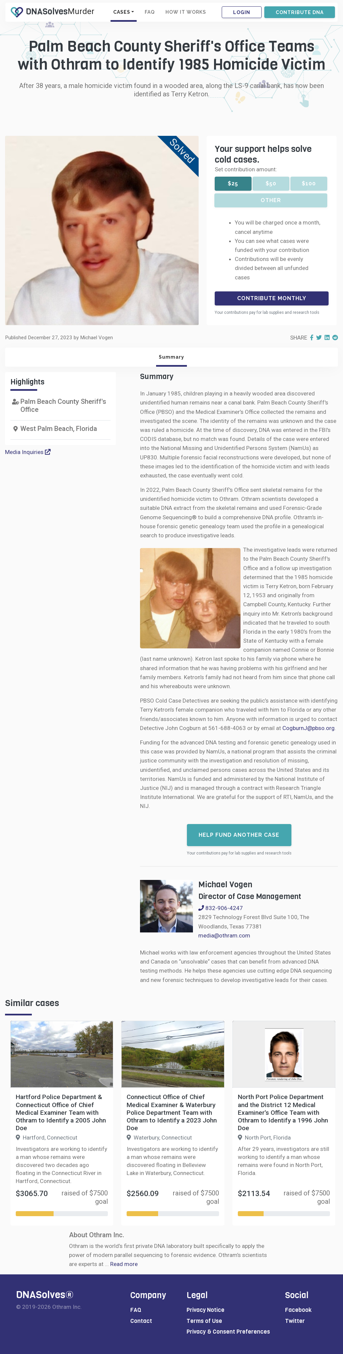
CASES (121, 12)
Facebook (298, 1310)
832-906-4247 (220, 908)
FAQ (150, 12)
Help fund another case (239, 835)
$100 (309, 183)
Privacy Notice (205, 1310)
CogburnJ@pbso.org (308, 728)
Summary (171, 357)
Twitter (295, 1321)
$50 (271, 183)
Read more (124, 1264)
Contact (141, 1321)
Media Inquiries (28, 452)
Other (271, 200)
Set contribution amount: (246, 169)
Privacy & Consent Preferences (228, 1332)
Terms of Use (204, 1321)
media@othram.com (224, 935)
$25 (233, 183)
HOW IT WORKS (185, 12)
